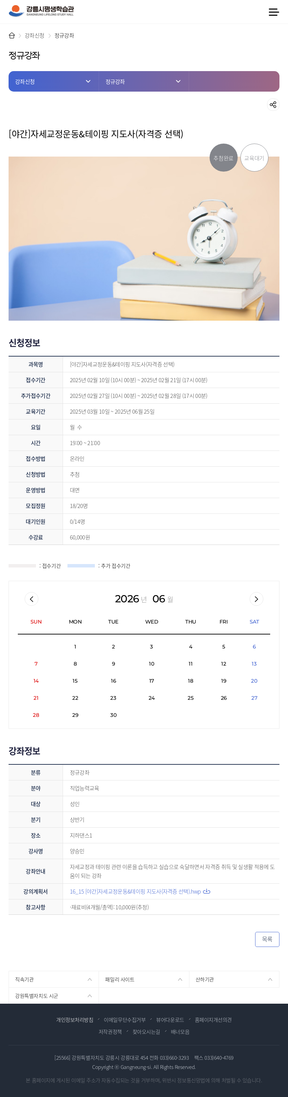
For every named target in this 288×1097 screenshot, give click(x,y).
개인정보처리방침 (74, 1019)
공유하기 (273, 104)
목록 (267, 939)
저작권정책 (110, 1031)
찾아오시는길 (146, 1031)
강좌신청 (34, 35)
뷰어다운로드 (170, 1019)
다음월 (256, 599)
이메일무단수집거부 (125, 1019)
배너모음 (180, 1031)
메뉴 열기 (273, 12)
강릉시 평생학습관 (41, 11)
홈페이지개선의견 (213, 1019)
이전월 (31, 599)
